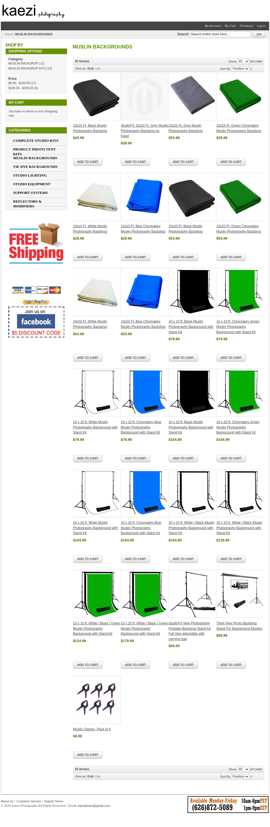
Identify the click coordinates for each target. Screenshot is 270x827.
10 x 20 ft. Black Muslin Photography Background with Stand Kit (191, 427)
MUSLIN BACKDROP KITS (27, 68)
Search (183, 34)
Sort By (225, 68)
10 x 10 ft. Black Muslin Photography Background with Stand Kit (191, 326)
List (97, 68)
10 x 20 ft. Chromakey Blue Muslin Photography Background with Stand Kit (141, 528)
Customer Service (28, 801)
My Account (213, 25)
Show (232, 61)
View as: (80, 68)
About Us (7, 801)
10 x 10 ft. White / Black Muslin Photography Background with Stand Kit (191, 528)
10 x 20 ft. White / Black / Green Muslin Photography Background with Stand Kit (144, 628)
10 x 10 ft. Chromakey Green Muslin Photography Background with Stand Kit (237, 326)
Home (8, 34)
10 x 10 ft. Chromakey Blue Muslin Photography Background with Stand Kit (141, 427)
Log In (261, 25)
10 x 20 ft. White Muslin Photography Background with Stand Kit (95, 528)
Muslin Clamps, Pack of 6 (92, 729)
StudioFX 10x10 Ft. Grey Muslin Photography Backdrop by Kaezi (144, 131)
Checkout (246, 25)
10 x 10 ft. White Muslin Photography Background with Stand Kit (95, 427)
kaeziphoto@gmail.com (94, 805)
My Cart (230, 25)
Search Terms (53, 801)
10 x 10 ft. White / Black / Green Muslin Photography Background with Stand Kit (96, 628)
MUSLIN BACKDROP (23, 63)
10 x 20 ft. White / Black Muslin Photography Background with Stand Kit (239, 528)
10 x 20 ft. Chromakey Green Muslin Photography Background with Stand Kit (237, 427)
